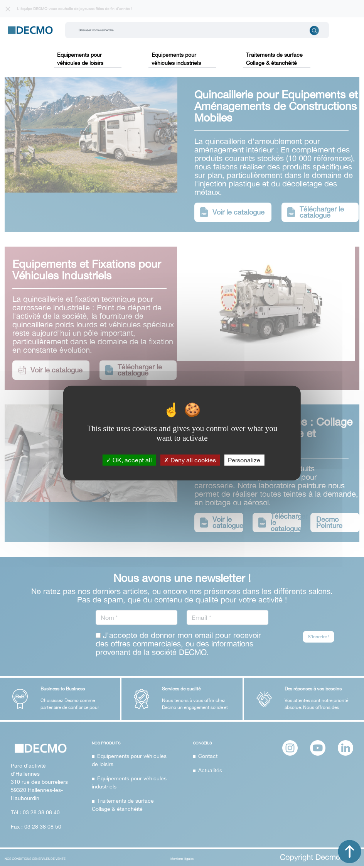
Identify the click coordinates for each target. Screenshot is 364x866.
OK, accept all (129, 459)
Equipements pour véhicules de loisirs (80, 59)
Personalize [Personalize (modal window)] (244, 459)
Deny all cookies (190, 459)
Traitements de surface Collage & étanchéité (274, 59)
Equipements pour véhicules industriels (176, 59)
